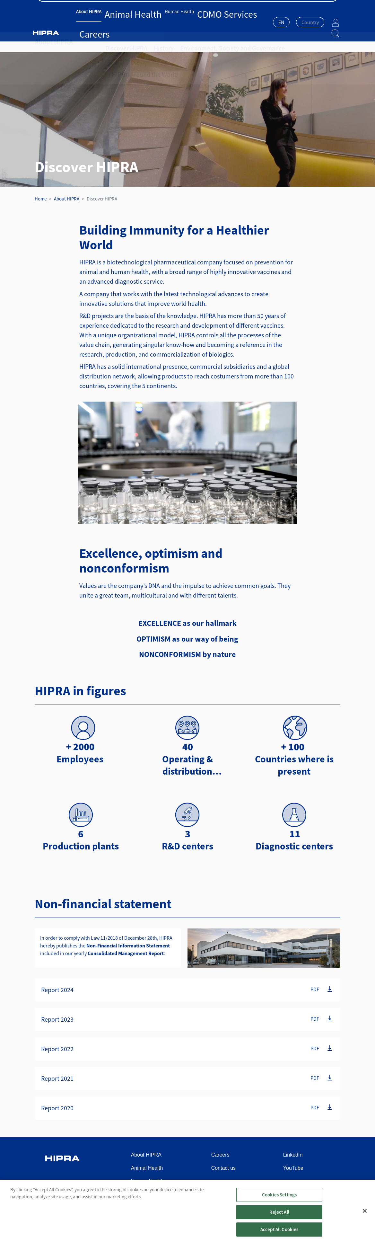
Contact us (329, 7)
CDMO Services (190, 22)
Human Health (156, 22)
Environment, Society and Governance (210, 42)
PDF (314, 989)
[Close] (365, 1217)
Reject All (279, 1218)
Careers (215, 22)
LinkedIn (293, 1155)
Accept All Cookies (279, 1235)
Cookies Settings (279, 1200)
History (153, 42)
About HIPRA (94, 22)
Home (41, 199)
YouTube (293, 1168)
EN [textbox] (265, 22)
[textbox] (294, 22)
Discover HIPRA (122, 42)
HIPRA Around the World (285, 42)
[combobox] (265, 23)
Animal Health (124, 22)
